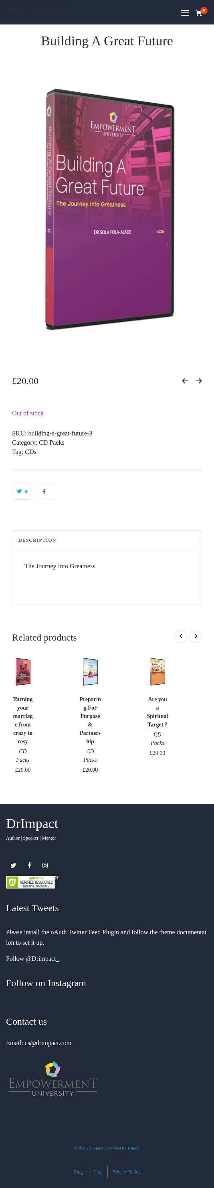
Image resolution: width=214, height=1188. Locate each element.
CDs (30, 451)
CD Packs (52, 442)
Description (37, 540)
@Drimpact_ (42, 958)
